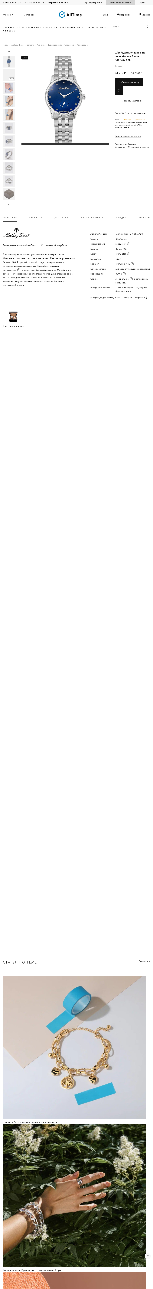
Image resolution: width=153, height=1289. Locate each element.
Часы (5, 45)
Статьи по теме (20, 962)
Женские (41, 45)
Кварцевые (82, 45)
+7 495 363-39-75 (34, 2)
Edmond (30, 45)
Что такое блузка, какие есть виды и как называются (30, 1122)
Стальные (69, 45)
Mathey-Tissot (17, 45)
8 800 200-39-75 (12, 2)
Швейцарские (55, 45)
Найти (148, 27)
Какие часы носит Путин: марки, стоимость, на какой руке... (33, 1270)
